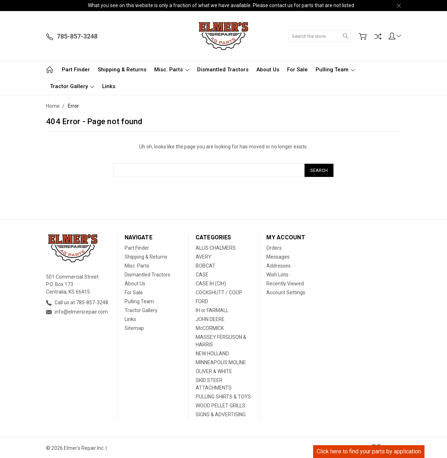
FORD (202, 301)
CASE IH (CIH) (211, 283)
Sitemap (134, 327)
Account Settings (285, 292)
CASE (202, 274)
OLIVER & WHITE (214, 370)
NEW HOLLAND (212, 353)
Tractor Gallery (72, 86)
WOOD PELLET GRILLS (220, 405)
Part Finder (76, 69)
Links (108, 86)
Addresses (278, 265)
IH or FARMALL (212, 309)
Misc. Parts (171, 69)
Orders (274, 247)
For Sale (297, 69)
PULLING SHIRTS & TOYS (223, 396)
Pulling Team (335, 69)
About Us (267, 69)
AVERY (203, 256)
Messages (278, 256)
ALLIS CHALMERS (216, 247)
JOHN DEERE (210, 318)
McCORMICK (210, 327)
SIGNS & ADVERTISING (221, 414)
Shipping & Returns (122, 69)
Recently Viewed (285, 283)
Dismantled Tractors (222, 69)
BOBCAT (205, 265)
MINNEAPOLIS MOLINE (221, 362)
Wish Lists (277, 274)
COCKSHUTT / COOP (219, 292)
